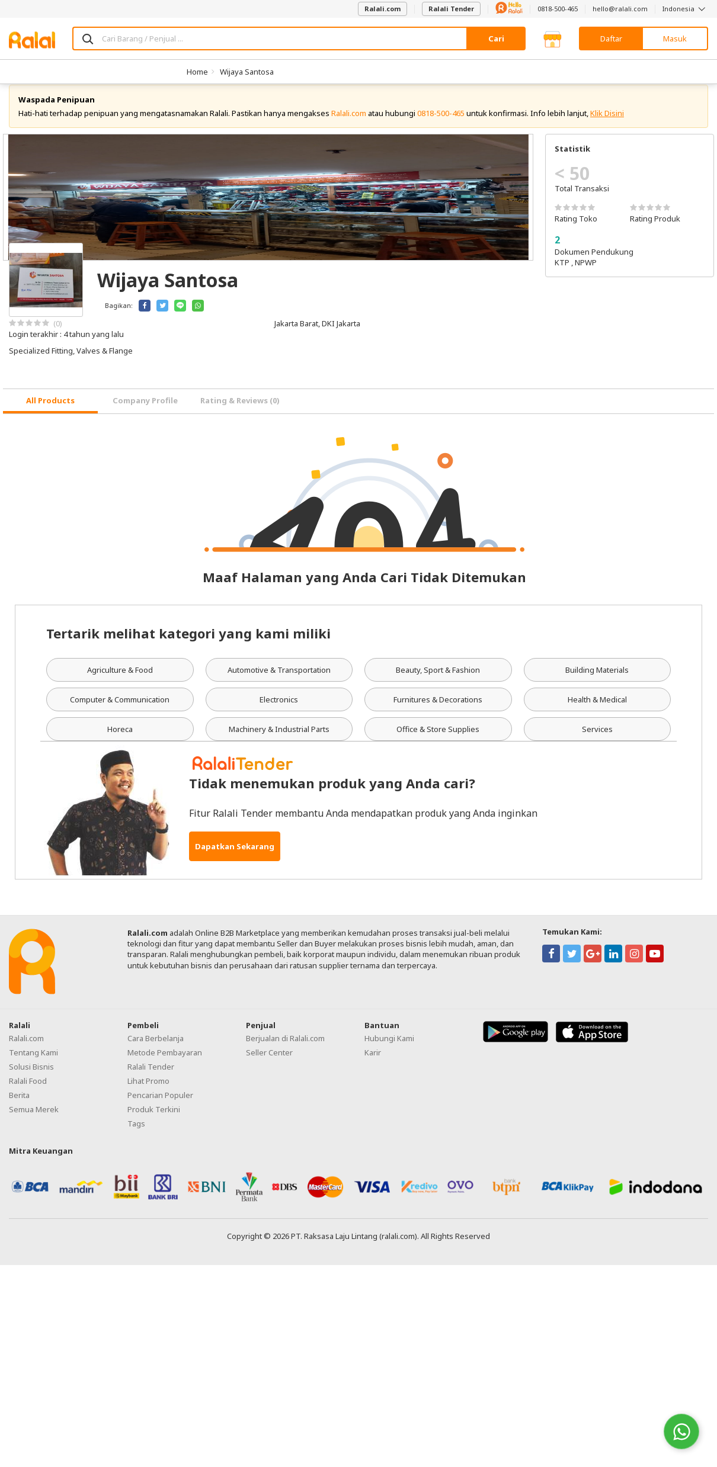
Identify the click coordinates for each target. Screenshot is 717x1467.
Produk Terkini (153, 1120)
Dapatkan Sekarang (234, 857)
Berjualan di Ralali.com (285, 1049)
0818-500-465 (557, 8)
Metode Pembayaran (164, 1063)
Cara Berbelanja (155, 1049)
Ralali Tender (451, 8)
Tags (136, 1134)
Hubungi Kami (389, 1049)
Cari (496, 38)
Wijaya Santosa (247, 71)
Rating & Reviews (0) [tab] (240, 411)
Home (197, 71)
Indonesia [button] (685, 8)
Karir (372, 1063)
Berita (19, 1106)
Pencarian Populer (160, 1106)
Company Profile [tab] (145, 411)
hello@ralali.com (620, 8)
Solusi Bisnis (31, 1078)
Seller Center (269, 1063)
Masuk (675, 38)
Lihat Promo (148, 1092)
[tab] (50, 412)
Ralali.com (382, 8)
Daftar (611, 38)
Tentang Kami (33, 1063)
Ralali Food (28, 1092)
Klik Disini (607, 124)
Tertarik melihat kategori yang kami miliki (188, 644)
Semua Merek (34, 1120)
